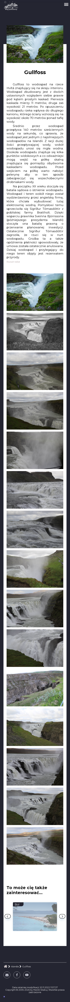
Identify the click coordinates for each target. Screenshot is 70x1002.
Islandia (15, 966)
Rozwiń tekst (13, 262)
